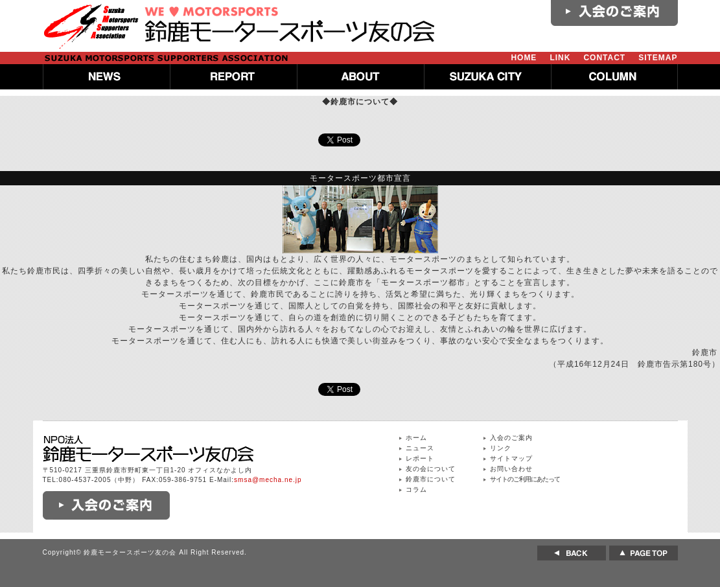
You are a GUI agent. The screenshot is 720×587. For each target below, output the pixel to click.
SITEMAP (657, 57)
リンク (500, 448)
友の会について (431, 468)
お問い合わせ (511, 468)
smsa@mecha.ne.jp (268, 479)
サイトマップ (511, 458)
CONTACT (604, 57)
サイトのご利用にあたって (525, 479)
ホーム (416, 437)
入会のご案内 (511, 437)
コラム (416, 489)
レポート (420, 458)
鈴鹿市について (431, 479)
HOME (524, 57)
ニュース (420, 448)
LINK (560, 57)
